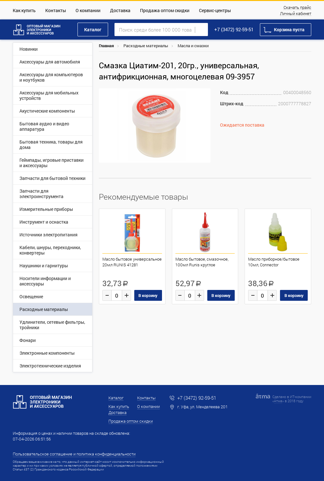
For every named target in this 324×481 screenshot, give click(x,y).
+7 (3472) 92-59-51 (234, 29)
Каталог (92, 29)
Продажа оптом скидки (164, 10)
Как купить (24, 10)
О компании (88, 10)
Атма (278, 400)
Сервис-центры (215, 10)
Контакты (55, 10)
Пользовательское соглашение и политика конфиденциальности (74, 454)
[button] (205, 94)
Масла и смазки (193, 45)
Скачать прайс (297, 7)
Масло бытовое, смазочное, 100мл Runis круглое (201, 262)
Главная (106, 45)
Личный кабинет (295, 13)
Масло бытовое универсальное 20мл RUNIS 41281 (132, 262)
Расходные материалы (145, 45)
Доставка (120, 10)
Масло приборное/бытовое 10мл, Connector (273, 262)
